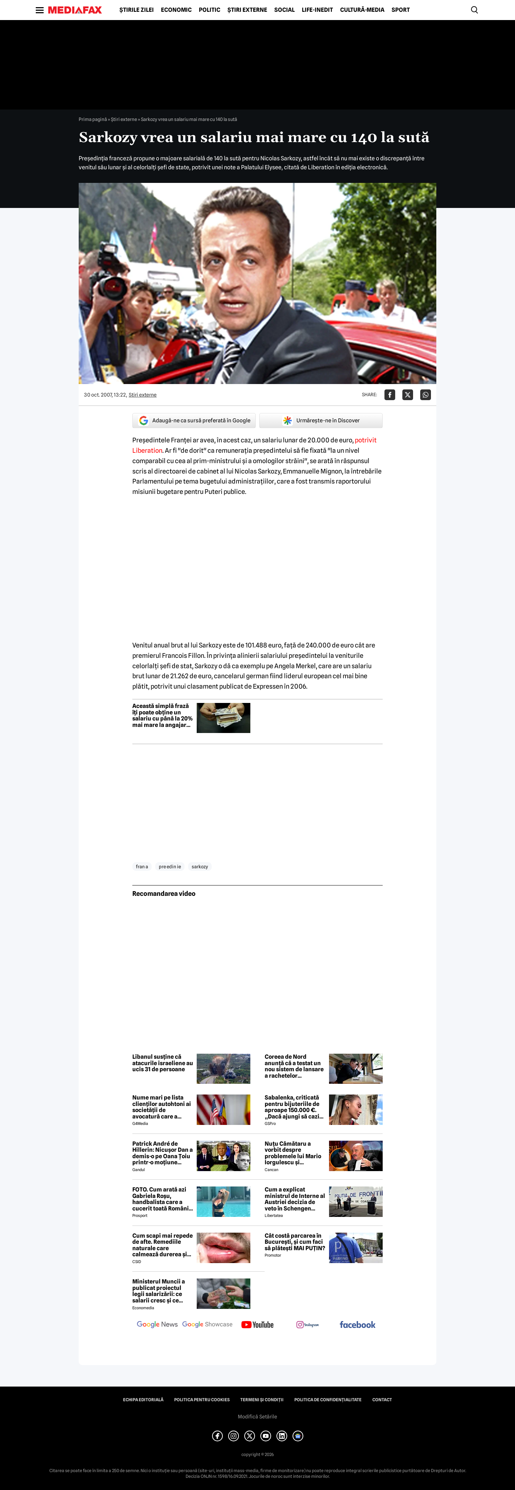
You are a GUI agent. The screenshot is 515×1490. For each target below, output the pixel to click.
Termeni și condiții (262, 1399)
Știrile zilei (136, 10)
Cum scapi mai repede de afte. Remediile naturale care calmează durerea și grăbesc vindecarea (162, 1245)
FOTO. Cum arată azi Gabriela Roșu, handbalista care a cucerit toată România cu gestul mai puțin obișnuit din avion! (162, 1199)
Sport (401, 10)
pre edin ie (170, 866)
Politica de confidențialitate (328, 1399)
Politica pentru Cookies (202, 1399)
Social (284, 10)
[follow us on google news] (157, 1325)
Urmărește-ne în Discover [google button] (321, 420)
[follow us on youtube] (257, 1325)
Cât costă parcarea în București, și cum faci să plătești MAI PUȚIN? (295, 1242)
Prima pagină (93, 119)
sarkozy (200, 866)
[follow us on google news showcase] (207, 1325)
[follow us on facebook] (358, 1325)
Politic (209, 10)
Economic (176, 10)
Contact (382, 1399)
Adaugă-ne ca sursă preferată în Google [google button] (194, 420)
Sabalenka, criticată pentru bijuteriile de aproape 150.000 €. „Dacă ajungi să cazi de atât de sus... (292, 1107)
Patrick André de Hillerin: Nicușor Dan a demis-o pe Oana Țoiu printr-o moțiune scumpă (162, 1153)
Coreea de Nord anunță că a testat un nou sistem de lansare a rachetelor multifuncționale (294, 1066)
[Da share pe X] (407, 394)
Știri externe (247, 10)
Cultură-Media (362, 10)
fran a (142, 866)
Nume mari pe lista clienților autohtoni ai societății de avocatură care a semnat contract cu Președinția (161, 1107)
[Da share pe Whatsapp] (425, 394)
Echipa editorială (143, 1399)
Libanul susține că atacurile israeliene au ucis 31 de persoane (162, 1063)
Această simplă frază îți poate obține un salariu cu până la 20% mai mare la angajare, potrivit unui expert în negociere (162, 715)
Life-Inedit (317, 10)
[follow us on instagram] (308, 1325)
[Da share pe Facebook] (389, 394)
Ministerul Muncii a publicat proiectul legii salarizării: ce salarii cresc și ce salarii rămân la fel (158, 1291)
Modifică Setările (257, 1416)
